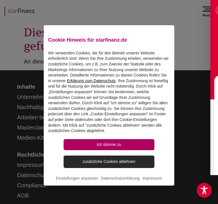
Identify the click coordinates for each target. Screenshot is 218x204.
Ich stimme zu (109, 147)
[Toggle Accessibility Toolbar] (204, 190)
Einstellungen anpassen (77, 182)
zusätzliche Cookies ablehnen (109, 165)
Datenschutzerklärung (120, 182)
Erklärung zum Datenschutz (91, 82)
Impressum (152, 182)
